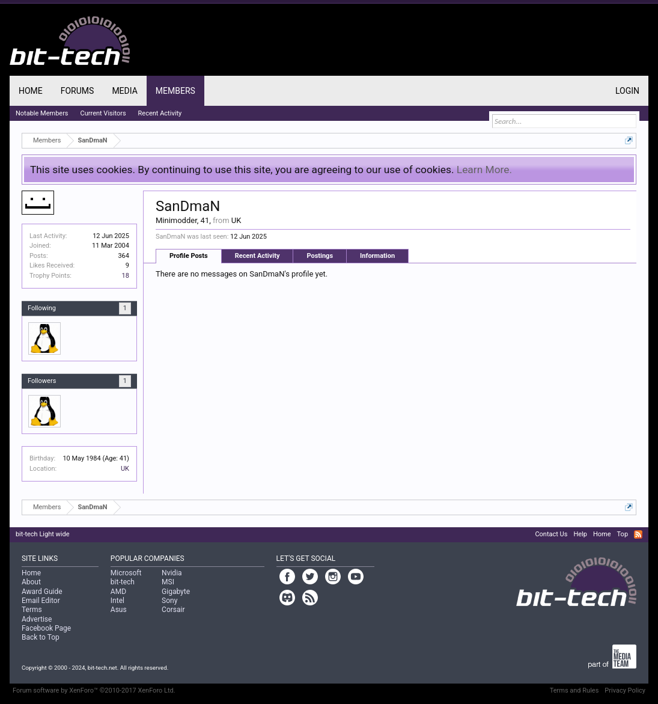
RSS (638, 534)
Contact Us (551, 534)
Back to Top (40, 637)
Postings (319, 256)
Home (31, 91)
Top (622, 534)
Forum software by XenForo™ (94, 690)
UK (125, 469)
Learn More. (484, 170)
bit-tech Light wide (43, 534)
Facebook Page (46, 628)
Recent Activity (257, 256)
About (31, 582)
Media (124, 91)
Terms (32, 609)
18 (125, 276)
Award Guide (42, 591)
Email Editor (41, 600)
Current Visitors (103, 113)
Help (580, 534)
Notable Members (42, 113)
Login (627, 91)
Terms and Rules (574, 690)
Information (377, 256)
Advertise (37, 619)
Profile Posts (188, 256)
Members (175, 91)
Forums (77, 91)
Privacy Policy (625, 690)
